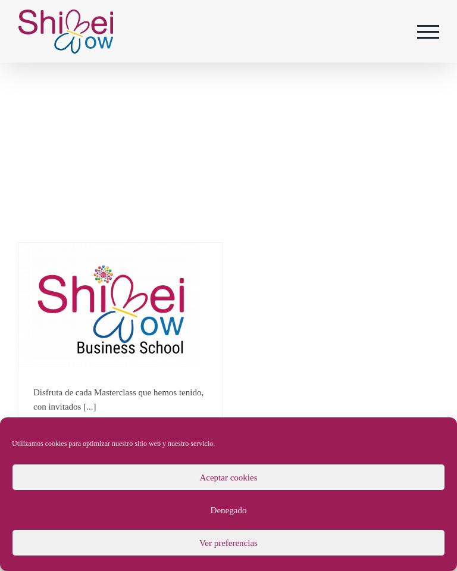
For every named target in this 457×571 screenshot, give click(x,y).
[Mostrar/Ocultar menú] (428, 32)
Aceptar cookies (228, 477)
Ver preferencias (228, 543)
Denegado (229, 510)
